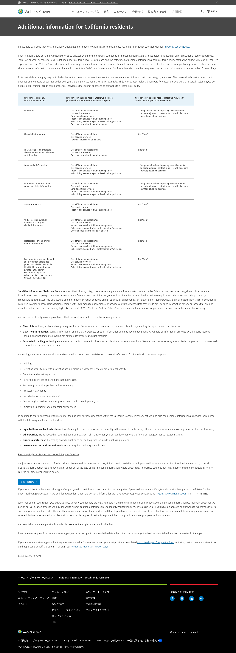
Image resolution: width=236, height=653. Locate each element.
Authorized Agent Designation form (155, 542)
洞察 (106, 11)
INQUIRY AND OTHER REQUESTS (172, 493)
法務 (54, 621)
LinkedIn (191, 598)
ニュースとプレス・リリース (33, 597)
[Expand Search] (202, 11)
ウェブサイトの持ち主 (97, 609)
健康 (54, 597)
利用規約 (23, 640)
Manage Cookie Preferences (77, 640)
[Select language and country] (212, 11)
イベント (23, 603)
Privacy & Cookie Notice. (177, 46)
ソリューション (60, 591)
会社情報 (137, 11)
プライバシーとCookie (42, 577)
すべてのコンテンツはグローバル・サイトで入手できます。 (93, 3)
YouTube (201, 598)
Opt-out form (29, 482)
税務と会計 (58, 603)
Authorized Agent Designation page (89, 546)
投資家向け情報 (157, 11)
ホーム (21, 577)
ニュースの (120, 11)
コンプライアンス (61, 615)
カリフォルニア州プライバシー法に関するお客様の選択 (126, 640)
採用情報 (177, 11)
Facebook (172, 598)
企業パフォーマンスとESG (66, 609)
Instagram (182, 598)
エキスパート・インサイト (99, 591)
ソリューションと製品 (85, 11)
